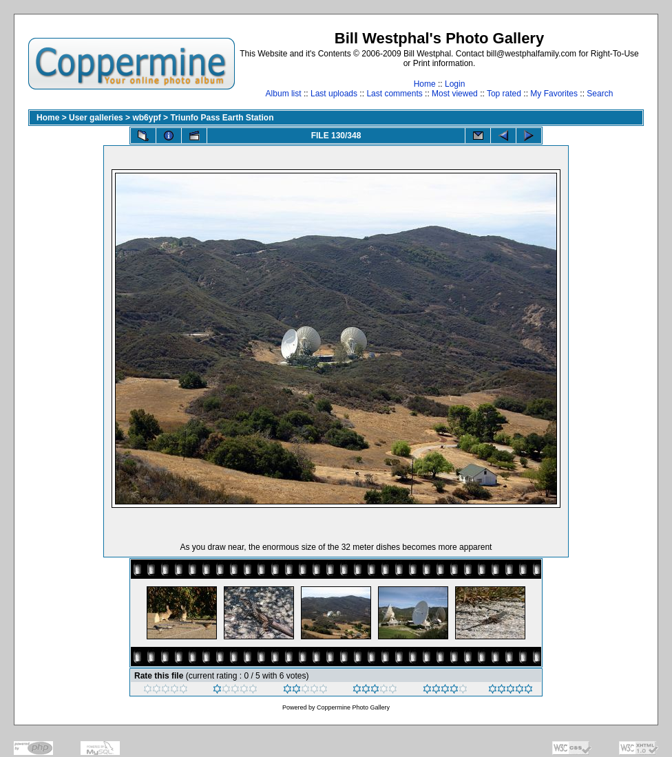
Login (455, 84)
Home (425, 84)
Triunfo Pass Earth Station (221, 117)
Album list (284, 93)
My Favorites (554, 93)
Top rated (504, 93)
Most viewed (455, 93)
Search (600, 93)
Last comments (394, 93)
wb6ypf (146, 117)
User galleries (96, 117)
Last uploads (334, 93)
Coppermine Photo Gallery (353, 707)
